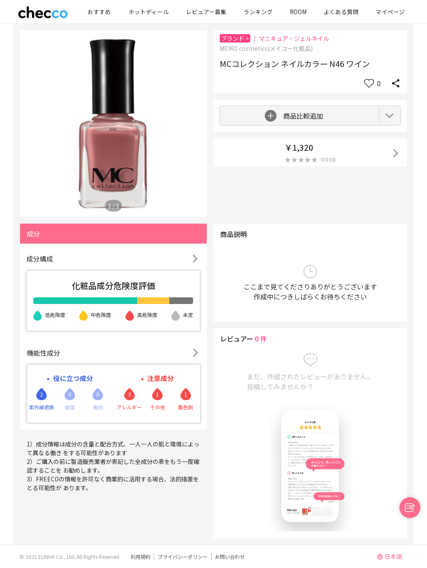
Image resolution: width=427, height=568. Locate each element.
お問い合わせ (230, 556)
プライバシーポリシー (183, 556)
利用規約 (141, 556)
